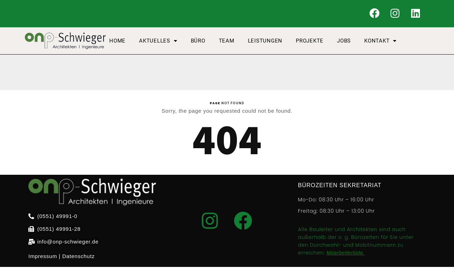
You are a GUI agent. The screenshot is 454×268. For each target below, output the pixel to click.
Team (226, 42)
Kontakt (380, 41)
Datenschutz (78, 257)
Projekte (309, 42)
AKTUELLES (158, 41)
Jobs (344, 42)
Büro (198, 42)
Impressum (42, 257)
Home (117, 42)
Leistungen (265, 42)
